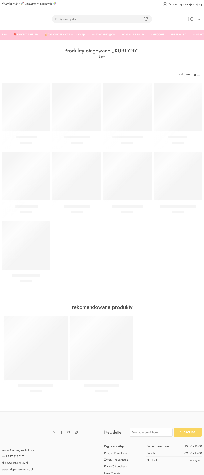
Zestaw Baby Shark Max (101, 385)
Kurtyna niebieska (77, 206)
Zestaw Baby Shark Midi (35, 385)
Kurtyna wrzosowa (77, 137)
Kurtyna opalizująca (26, 275)
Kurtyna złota (177, 137)
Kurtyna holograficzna (127, 206)
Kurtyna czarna (26, 137)
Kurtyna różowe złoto (127, 137)
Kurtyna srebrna (26, 206)
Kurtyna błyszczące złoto (178, 206)
